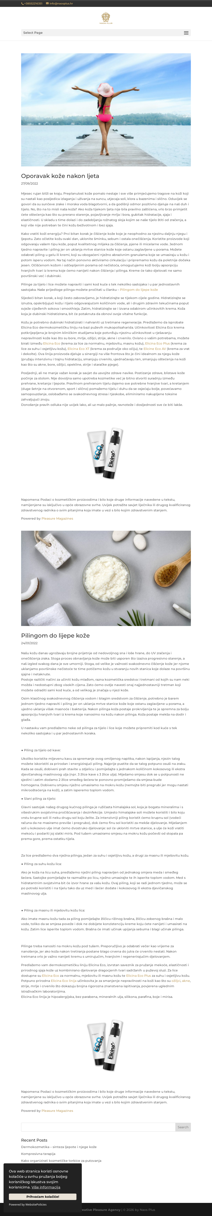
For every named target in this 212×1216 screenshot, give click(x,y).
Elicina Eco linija (63, 981)
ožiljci (176, 981)
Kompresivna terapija (38, 1154)
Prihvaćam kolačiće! (42, 1197)
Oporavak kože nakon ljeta (60, 175)
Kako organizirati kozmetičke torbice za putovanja (61, 1161)
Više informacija (46, 1187)
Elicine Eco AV (155, 349)
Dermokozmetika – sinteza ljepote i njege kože (59, 1147)
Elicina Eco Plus (157, 343)
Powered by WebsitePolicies (27, 1204)
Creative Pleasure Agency (99, 1210)
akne (186, 981)
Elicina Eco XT (78, 349)
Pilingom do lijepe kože (139, 290)
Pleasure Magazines (57, 518)
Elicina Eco (51, 343)
